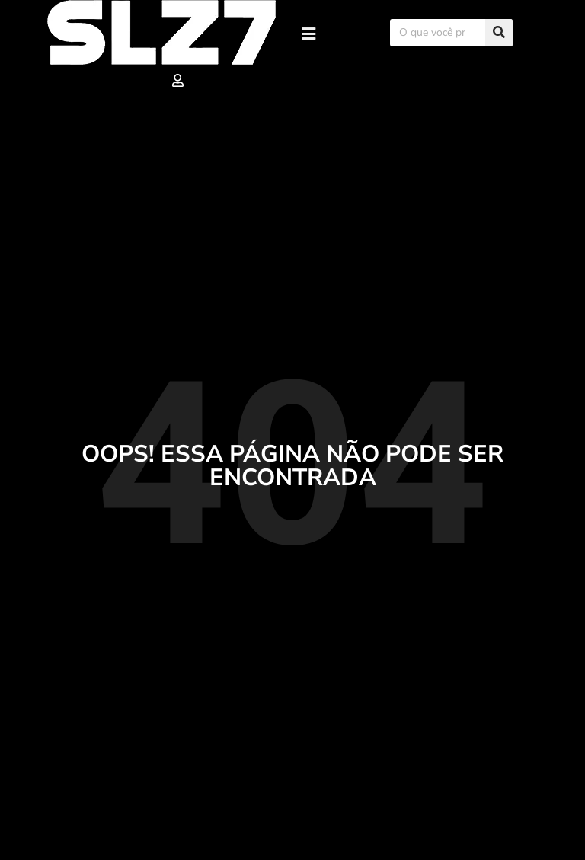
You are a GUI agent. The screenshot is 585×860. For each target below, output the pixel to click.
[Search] (499, 32)
